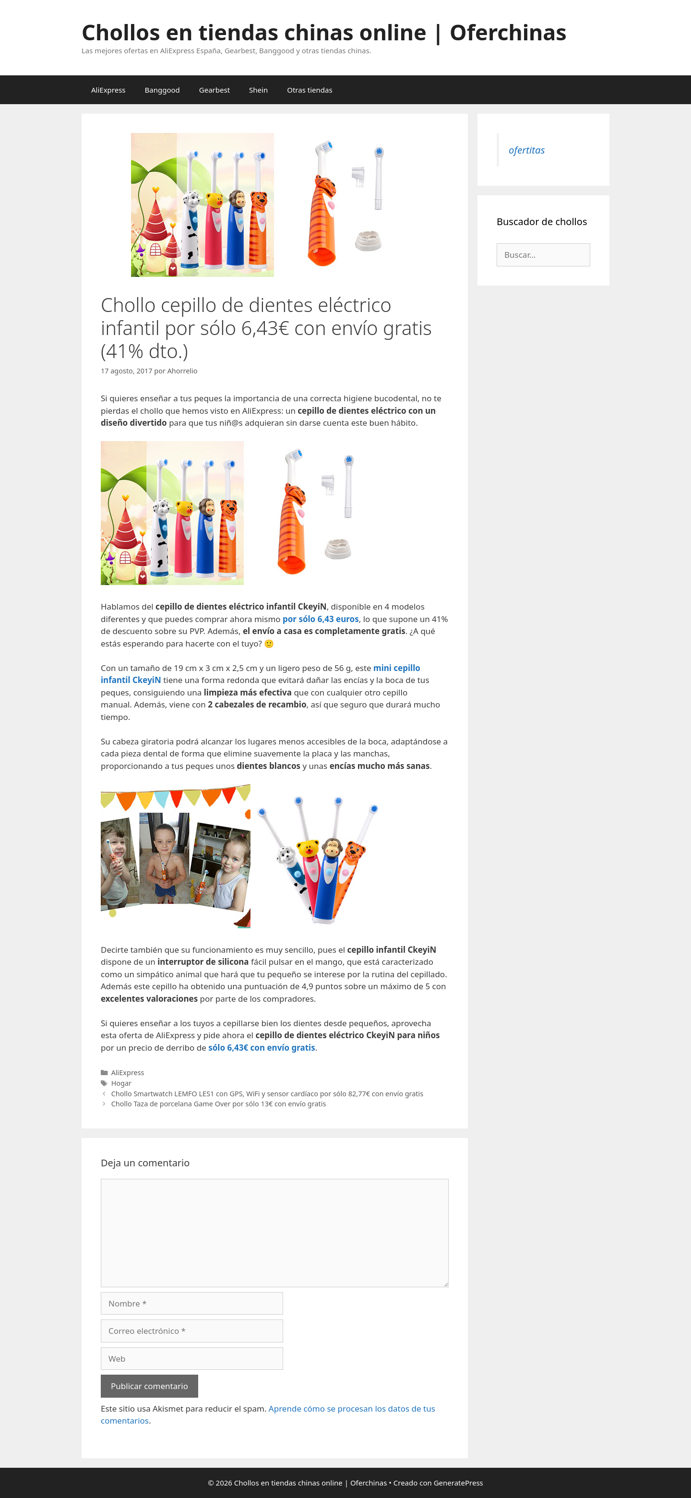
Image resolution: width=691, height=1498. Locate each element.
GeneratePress (458, 1482)
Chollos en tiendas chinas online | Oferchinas (324, 32)
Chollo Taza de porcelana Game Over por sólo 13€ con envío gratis (218, 1103)
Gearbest (214, 90)
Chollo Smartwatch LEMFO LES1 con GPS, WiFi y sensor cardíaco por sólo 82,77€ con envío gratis (267, 1093)
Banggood (162, 90)
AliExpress (108, 90)
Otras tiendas (309, 90)
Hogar (121, 1083)
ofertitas (527, 149)
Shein (258, 90)
